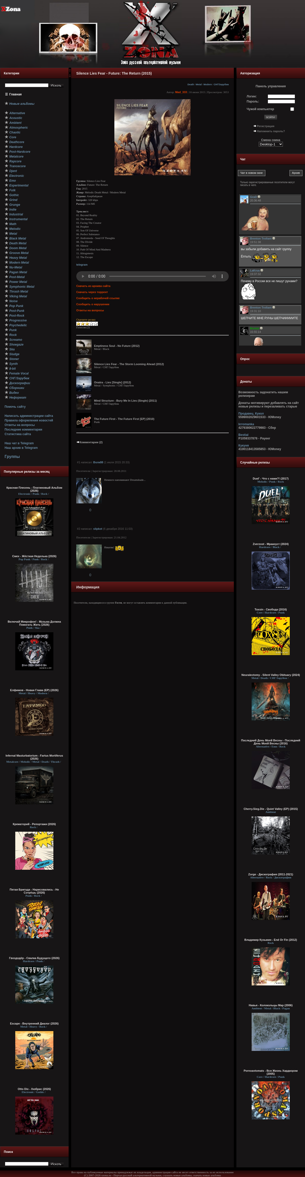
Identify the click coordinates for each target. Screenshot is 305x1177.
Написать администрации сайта (29, 416)
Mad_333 (181, 92)
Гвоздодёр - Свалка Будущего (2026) (34, 958)
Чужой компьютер (260, 109)
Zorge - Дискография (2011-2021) (270, 874)
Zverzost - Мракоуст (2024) (270, 543)
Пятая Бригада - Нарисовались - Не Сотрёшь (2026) (34, 891)
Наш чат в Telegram (19, 443)
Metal (199, 84)
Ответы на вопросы (20, 425)
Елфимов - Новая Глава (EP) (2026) (34, 690)
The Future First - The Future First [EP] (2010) (124, 418)
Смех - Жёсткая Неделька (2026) (34, 556)
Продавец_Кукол (251, 413)
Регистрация (265, 126)
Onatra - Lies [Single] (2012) (112, 382)
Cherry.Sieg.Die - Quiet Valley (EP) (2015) (270, 808)
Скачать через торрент (92, 292)
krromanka (246, 424)
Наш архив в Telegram (21, 448)
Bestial (243, 435)
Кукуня (243, 445)
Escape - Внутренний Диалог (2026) (34, 1023)
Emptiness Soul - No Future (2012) (117, 345)
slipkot (97, 528)
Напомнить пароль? (271, 131)
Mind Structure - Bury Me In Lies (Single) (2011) (125, 400)
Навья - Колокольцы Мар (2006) (271, 1005)
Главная (15, 94)
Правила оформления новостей (29, 420)
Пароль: (253, 101)
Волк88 (98, 462)
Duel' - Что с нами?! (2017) (270, 478)
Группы (12, 456)
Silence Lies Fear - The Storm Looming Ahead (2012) (129, 364)
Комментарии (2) (89, 442)
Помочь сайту (15, 406)
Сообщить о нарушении (92, 304)
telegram (81, 264)
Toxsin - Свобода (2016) (270, 609)
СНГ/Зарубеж (221, 84)
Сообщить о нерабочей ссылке (98, 298)
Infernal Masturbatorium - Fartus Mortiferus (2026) (34, 757)
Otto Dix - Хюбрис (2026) (34, 1088)
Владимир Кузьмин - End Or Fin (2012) (271, 939)
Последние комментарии (23, 429)
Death (191, 84)
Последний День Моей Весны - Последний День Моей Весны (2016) (270, 742)
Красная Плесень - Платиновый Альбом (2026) (34, 489)
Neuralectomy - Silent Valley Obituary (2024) (270, 674)
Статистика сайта (18, 434)
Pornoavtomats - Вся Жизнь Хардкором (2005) (271, 1072)
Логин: (252, 96)
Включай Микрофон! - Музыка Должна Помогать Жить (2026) (34, 623)
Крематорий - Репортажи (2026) (34, 824)
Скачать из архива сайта (93, 285)
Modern (208, 84)
